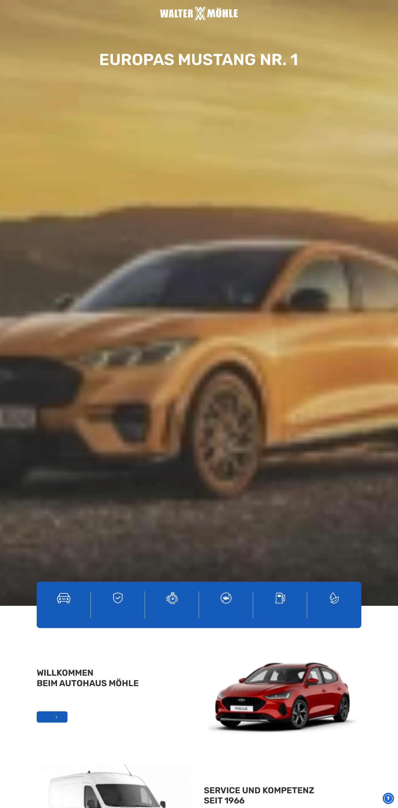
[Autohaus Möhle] (199, 13)
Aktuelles (117, 13)
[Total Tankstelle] (280, 137)
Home (108, 13)
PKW (271, 13)
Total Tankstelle (262, 13)
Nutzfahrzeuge (280, 13)
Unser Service (218, 373)
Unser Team (136, 13)
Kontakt (289, 13)
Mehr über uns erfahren (52, 256)
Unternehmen (126, 13)
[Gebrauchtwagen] (118, 137)
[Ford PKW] (63, 137)
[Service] (226, 137)
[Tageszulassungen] (172, 137)
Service (144, 13)
